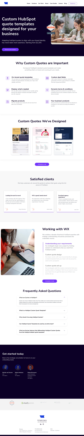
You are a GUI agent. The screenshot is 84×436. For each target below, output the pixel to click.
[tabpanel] (20, 141)
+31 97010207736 (42, 418)
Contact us (72, 3)
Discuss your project (10, 49)
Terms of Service (29, 433)
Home (28, 3)
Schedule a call (42, 164)
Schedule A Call (49, 281)
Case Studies (53, 3)
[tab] (61, 247)
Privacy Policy (36, 433)
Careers (60, 3)
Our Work (41, 3)
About (46, 3)
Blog (65, 3)
